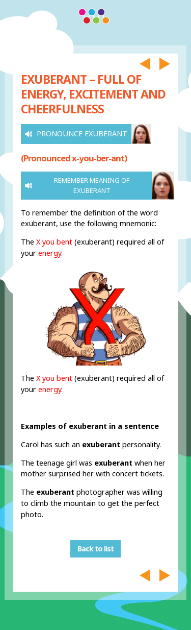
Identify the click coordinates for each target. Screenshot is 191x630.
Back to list (95, 549)
